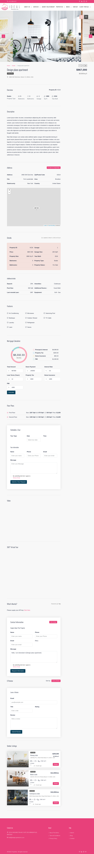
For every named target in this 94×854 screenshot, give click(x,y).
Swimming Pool (50, 313)
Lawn (10, 326)
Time (44, 434)
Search (72, 831)
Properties (59, 7)
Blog (71, 834)
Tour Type (13, 434)
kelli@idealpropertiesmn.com (16, 836)
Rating (37, 705)
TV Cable (48, 317)
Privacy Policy (53, 837)
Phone (29, 450)
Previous (3, 36)
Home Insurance (49, 373)
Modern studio (33, 773)
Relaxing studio (34, 754)
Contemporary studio (34, 792)
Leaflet (45, 225)
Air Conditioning (14, 313)
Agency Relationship (48, 7)
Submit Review (16, 730)
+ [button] (9, 190)
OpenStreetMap (51, 225)
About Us (27, 7)
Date (28, 434)
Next (90, 36)
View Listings (53, 620)
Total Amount (11, 365)
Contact (75, 7)
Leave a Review (56, 679)
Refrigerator (30, 321)
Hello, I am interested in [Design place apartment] (33, 655)
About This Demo (54, 831)
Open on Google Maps (54, 167)
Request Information (18, 669)
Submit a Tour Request (19, 480)
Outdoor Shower (32, 317)
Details (56, 763)
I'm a (36, 639)
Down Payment (31, 365)
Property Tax (30, 373)
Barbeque (12, 317)
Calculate (11, 391)
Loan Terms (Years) (13, 373)
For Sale (10, 73)
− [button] (9, 192)
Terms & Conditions (55, 834)
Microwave (30, 313)
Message (13, 458)
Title (11, 705)
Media (68, 7)
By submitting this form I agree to (33, 475)
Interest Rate (48, 365)
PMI (8, 382)
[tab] (81, 17)
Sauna (29, 326)
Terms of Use (16, 476)
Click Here (27, 608)
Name (12, 450)
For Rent (33, 770)
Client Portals (84, 7)
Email (45, 450)
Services (36, 7)
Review (12, 713)
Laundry (11, 321)
